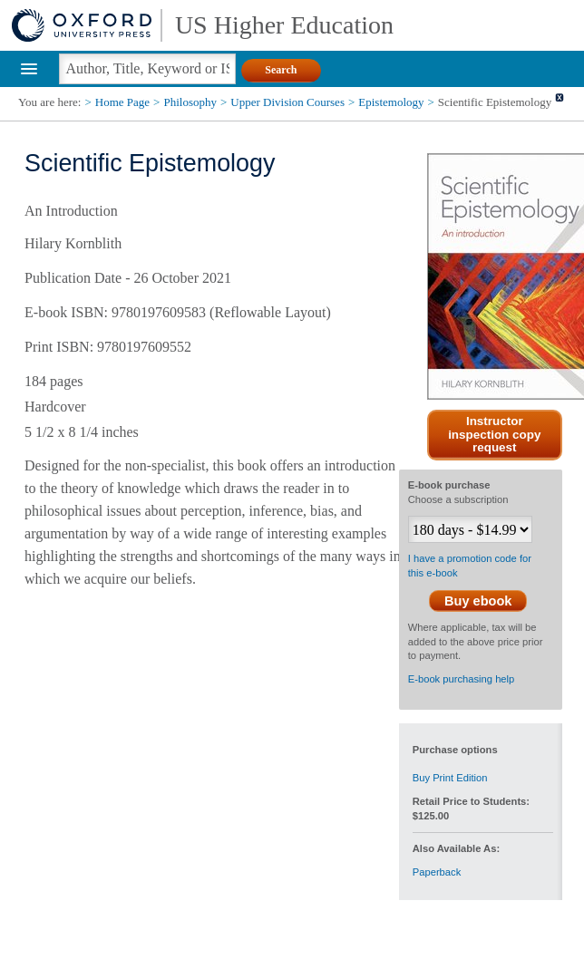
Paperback (437, 872)
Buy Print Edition (450, 777)
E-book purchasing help (461, 678)
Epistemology (390, 102)
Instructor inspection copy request (494, 434)
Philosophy (190, 102)
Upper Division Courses (287, 102)
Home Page (122, 102)
